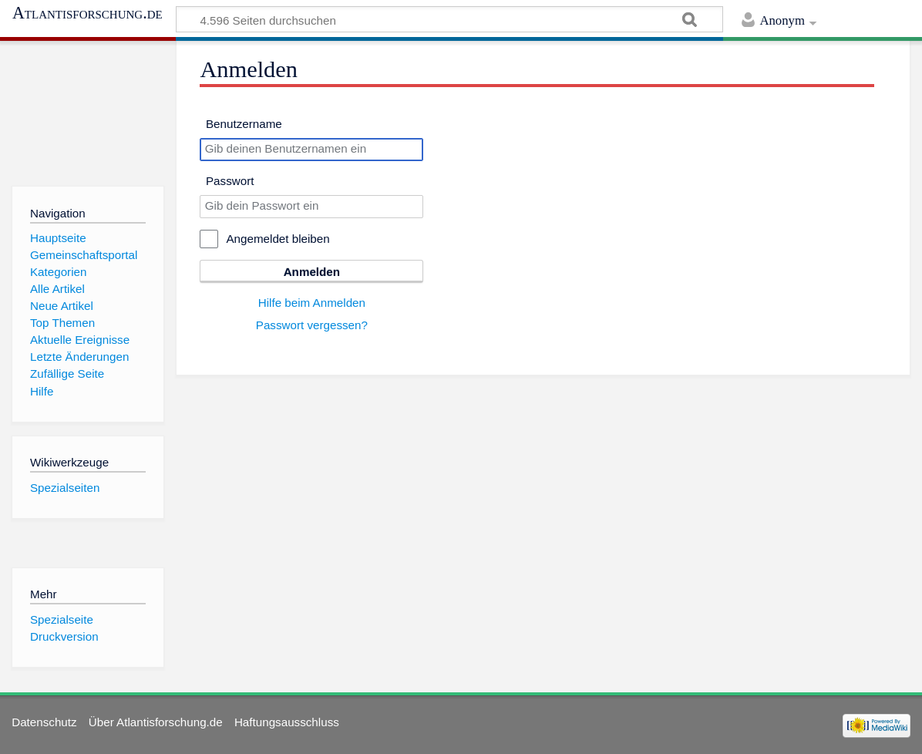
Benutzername (244, 123)
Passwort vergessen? (312, 325)
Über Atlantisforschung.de (156, 722)
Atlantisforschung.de (87, 13)
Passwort (230, 180)
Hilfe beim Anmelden (311, 302)
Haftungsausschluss (286, 722)
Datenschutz (44, 722)
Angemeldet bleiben (277, 238)
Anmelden (312, 271)
